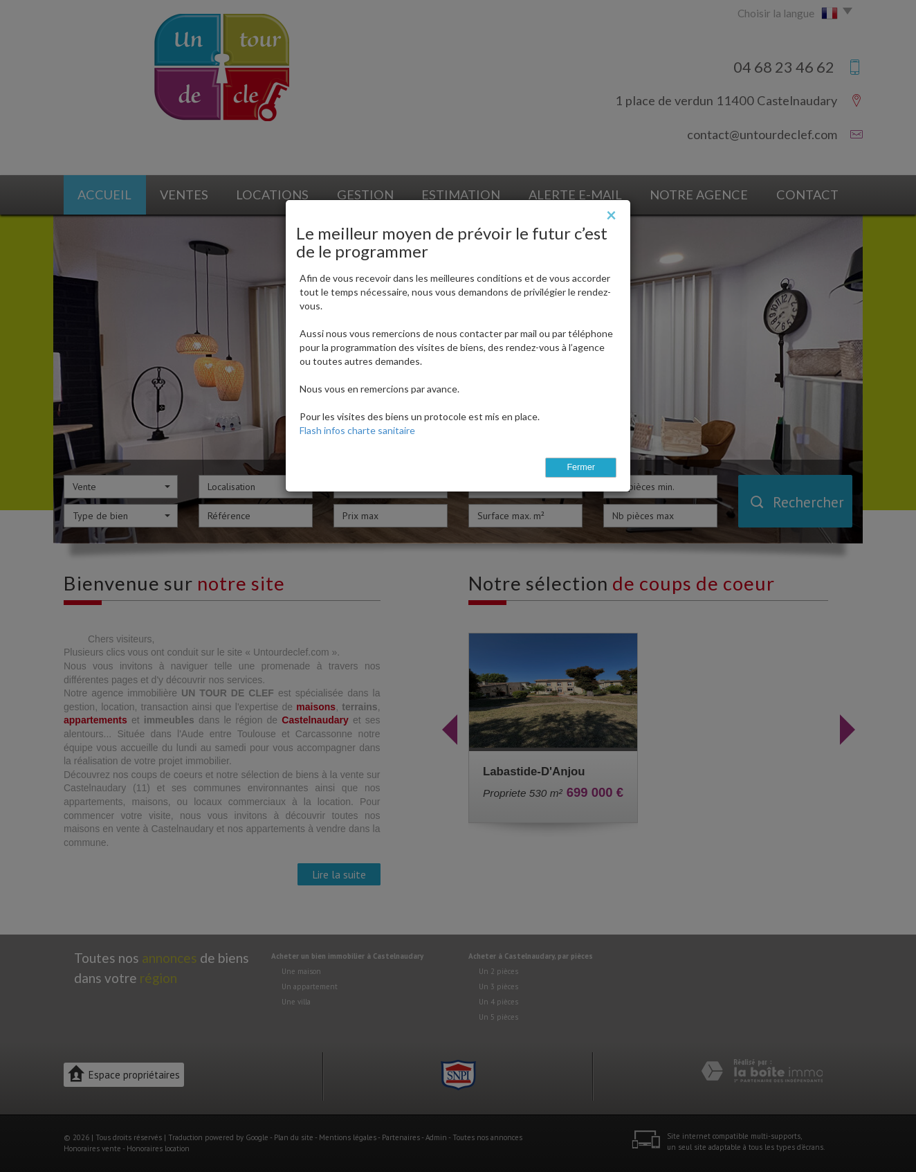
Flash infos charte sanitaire (357, 430)
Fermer (581, 467)
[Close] (611, 215)
